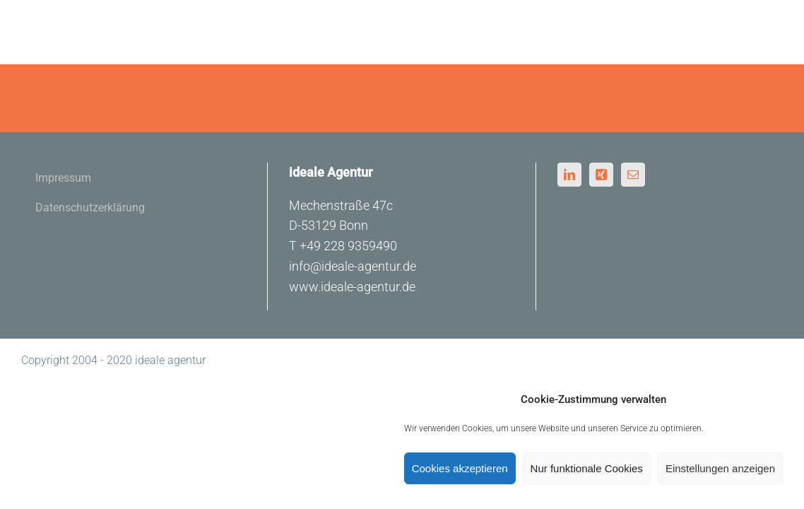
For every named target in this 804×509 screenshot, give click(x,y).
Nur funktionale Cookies (587, 468)
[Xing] (601, 175)
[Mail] (633, 175)
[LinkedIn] (569, 175)
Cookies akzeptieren (460, 468)
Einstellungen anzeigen (720, 468)
